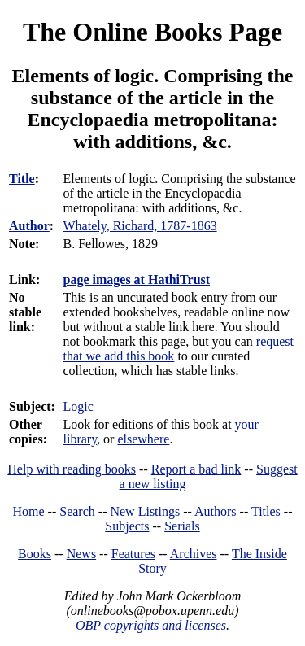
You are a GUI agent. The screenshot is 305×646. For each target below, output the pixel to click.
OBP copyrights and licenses (151, 625)
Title (22, 179)
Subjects (127, 526)
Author (29, 226)
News (81, 554)
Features (133, 554)
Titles (266, 511)
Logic (78, 406)
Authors (215, 511)
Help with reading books (71, 469)
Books (34, 554)
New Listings (145, 511)
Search (77, 511)
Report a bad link (196, 469)
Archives (193, 554)
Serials (182, 526)
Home (29, 511)
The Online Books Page (152, 31)
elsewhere (143, 439)
